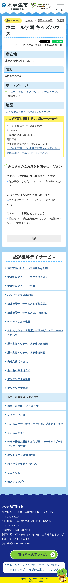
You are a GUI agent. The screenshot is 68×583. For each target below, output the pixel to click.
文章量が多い (23, 223)
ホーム (29, 20)
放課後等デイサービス (34, 256)
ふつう (36, 181)
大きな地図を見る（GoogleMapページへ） (30, 111)
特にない (13, 218)
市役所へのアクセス (32, 554)
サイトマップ (17, 569)
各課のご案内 (36, 569)
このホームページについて (19, 565)
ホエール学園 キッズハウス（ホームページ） (33, 91)
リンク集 (53, 569)
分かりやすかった (18, 181)
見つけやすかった (18, 200)
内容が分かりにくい (34, 218)
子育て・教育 (45, 20)
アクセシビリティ (49, 565)
